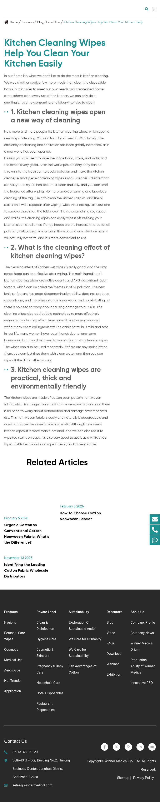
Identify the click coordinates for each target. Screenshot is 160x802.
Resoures (28, 22)
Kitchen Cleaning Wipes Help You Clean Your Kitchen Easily (103, 22)
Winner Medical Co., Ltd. (123, 761)
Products (11, 612)
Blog (40, 22)
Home (14, 22)
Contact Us (15, 741)
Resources (114, 612)
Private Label (46, 612)
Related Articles (57, 462)
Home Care (52, 22)
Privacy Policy (144, 778)
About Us (137, 612)
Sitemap (123, 778)
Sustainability (79, 612)
